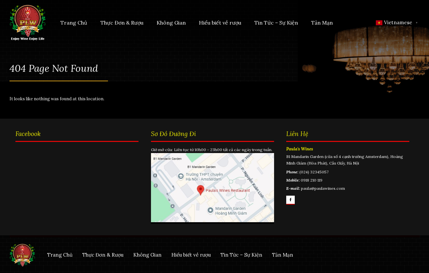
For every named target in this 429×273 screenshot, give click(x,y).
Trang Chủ (73, 22)
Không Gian (171, 22)
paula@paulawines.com (323, 188)
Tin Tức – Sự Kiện (276, 22)
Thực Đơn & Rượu (121, 22)
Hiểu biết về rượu (220, 22)
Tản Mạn (322, 22)
